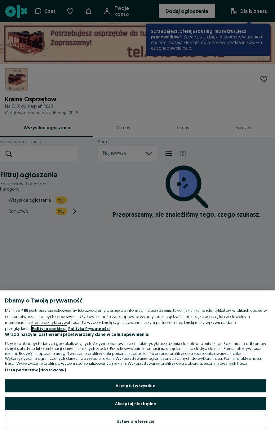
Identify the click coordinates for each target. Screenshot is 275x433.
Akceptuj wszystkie (135, 385)
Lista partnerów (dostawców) (35, 369)
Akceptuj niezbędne (135, 403)
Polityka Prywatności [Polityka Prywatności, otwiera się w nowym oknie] (89, 328)
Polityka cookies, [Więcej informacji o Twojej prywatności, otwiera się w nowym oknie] (49, 328)
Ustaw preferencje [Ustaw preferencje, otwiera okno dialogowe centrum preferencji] (135, 421)
